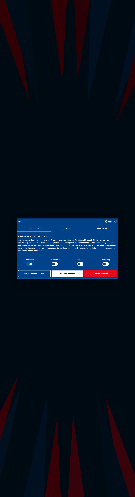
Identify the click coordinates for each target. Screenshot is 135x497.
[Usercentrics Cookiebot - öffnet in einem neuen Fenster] (107, 222)
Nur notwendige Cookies (34, 273)
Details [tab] (67, 228)
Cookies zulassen (101, 273)
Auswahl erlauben (67, 273)
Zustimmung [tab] (33, 228)
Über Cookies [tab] (101, 228)
